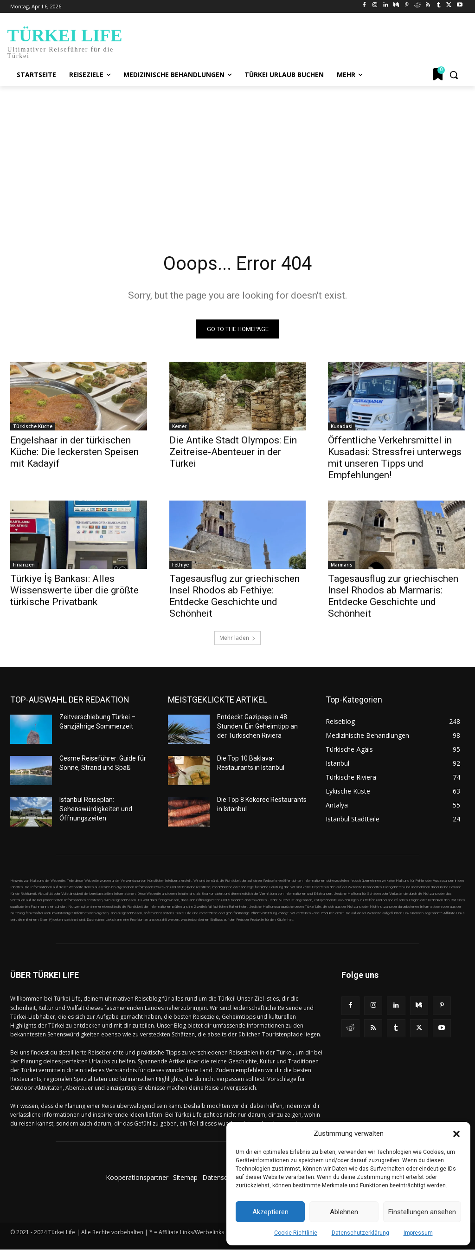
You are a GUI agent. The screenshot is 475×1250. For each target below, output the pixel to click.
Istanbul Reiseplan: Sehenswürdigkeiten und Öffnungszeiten (95, 809)
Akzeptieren (270, 1212)
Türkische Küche (32, 426)
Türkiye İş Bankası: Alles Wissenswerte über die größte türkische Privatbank (74, 590)
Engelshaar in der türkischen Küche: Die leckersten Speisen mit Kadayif (74, 451)
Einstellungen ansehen (422, 1212)
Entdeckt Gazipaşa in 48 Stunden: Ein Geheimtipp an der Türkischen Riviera (257, 726)
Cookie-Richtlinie (295, 1233)
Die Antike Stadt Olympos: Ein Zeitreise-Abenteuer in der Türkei (233, 451)
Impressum (418, 1233)
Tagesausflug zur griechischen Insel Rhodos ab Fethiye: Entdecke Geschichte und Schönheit (234, 596)
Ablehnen (344, 1212)
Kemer (179, 426)
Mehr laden (237, 638)
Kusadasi (342, 426)
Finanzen (24, 564)
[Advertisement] (237, 156)
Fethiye (180, 564)
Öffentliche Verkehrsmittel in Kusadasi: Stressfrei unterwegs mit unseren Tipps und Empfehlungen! (395, 457)
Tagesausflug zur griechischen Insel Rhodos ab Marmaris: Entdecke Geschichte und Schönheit (393, 596)
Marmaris (342, 564)
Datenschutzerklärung (360, 1233)
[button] (456, 1134)
